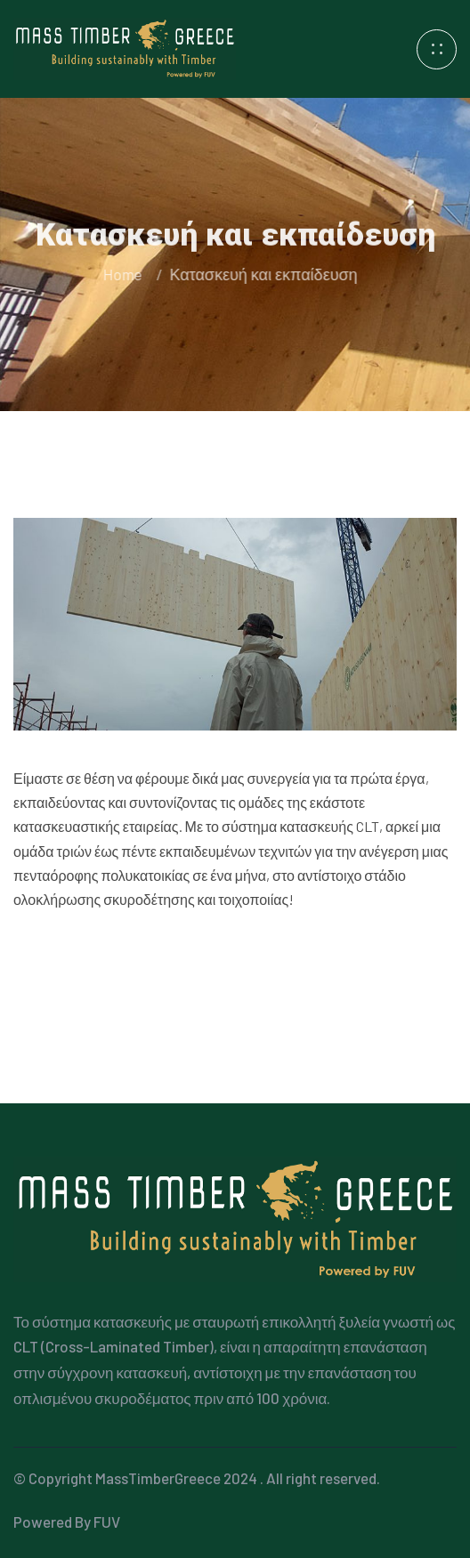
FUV (106, 1521)
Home (124, 274)
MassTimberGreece (158, 1478)
